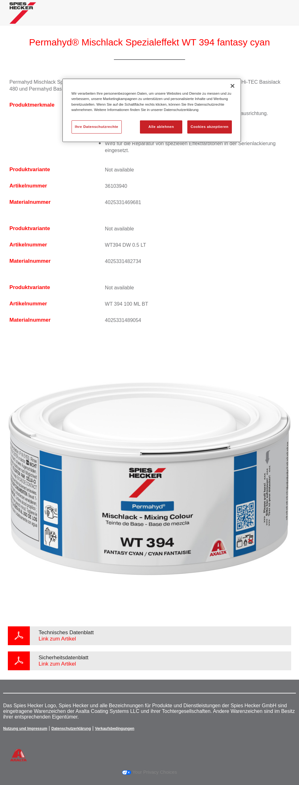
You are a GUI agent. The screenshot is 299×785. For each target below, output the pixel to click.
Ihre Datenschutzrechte (96, 127)
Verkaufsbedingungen (114, 728)
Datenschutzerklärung (71, 728)
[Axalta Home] (22, 17)
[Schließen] (232, 86)
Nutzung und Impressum (25, 728)
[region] (152, 110)
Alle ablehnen (161, 127)
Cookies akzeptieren (210, 127)
